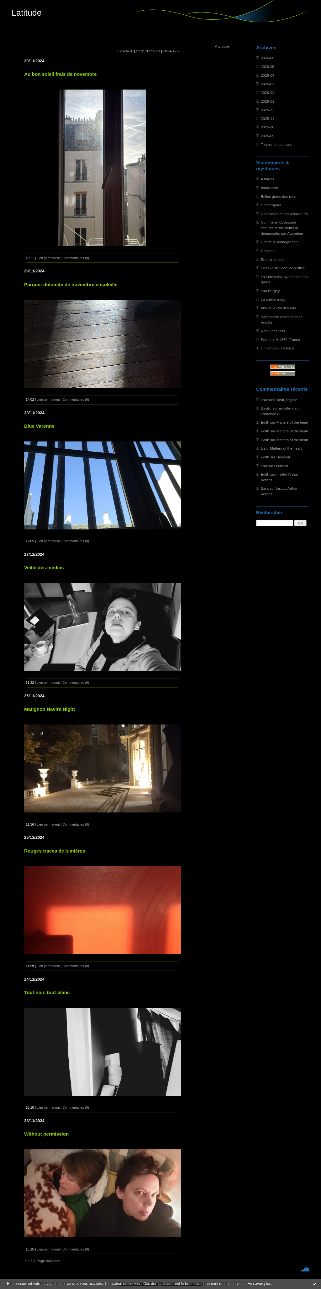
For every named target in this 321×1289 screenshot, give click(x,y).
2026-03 (267, 84)
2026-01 (267, 101)
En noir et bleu (273, 259)
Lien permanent (48, 258)
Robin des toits (273, 331)
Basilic (266, 408)
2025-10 (267, 127)
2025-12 (267, 110)
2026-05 (267, 66)
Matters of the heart (292, 422)
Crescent (268, 251)
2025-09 (267, 136)
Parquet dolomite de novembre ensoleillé (71, 284)
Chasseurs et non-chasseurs (284, 214)
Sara (265, 488)
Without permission (46, 1134)
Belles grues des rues (278, 196)
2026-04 (267, 75)
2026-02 (267, 92)
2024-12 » (171, 51)
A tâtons (267, 179)
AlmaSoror (269, 188)
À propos (222, 46)
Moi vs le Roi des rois (278, 308)
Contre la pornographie (279, 242)
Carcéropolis (271, 205)
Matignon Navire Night (49, 709)
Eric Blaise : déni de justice (283, 268)
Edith (265, 422)
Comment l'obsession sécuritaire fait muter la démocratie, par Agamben (282, 227)
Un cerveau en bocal (278, 348)
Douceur (283, 457)
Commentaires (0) (75, 258)
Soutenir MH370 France (280, 340)
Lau (264, 400)
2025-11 (267, 118)
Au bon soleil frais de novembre (60, 74)
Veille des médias (44, 567)
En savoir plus (259, 1283)
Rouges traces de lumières (54, 850)
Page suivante (48, 1261)
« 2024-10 (125, 51)
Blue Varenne (39, 426)
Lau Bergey (270, 291)
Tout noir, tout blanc (47, 992)
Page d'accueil (148, 51)
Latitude (27, 13)
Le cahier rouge (274, 299)
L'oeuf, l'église (285, 400)
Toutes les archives (276, 144)
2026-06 (267, 58)
